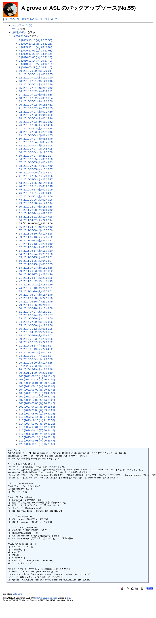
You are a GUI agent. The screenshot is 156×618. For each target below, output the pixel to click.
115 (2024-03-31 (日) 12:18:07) (37, 427)
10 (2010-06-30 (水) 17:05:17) (36, 70)
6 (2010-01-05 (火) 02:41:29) (35, 57)
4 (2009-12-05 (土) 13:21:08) (35, 50)
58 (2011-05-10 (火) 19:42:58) (36, 233)
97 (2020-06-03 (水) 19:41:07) (36, 365)
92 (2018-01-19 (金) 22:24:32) (36, 349)
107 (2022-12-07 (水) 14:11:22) (37, 400)
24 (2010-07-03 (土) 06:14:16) (36, 118)
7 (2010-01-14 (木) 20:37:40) (35, 60)
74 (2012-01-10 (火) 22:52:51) (36, 288)
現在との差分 (19, 32)
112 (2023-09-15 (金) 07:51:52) (37, 416)
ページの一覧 (12, 19)
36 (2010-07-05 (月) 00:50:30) (36, 159)
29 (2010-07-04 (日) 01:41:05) (36, 135)
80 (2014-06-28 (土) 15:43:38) (36, 308)
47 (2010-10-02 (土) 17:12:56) (36, 196)
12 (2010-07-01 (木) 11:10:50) (36, 77)
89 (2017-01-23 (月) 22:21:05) (36, 338)
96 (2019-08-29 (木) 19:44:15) (36, 362)
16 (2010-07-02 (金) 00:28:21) (36, 91)
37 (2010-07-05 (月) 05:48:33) (36, 162)
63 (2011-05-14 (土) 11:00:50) (36, 250)
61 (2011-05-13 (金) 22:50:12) (36, 243)
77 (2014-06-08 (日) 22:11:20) (36, 298)
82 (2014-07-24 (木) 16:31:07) (36, 315)
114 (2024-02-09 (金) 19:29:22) (37, 423)
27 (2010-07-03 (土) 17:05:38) (36, 128)
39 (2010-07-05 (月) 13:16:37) (36, 169)
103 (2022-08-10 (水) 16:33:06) (37, 386)
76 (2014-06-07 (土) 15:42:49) (36, 294)
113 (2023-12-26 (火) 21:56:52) (37, 420)
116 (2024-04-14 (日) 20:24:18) (37, 430)
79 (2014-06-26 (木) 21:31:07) (36, 305)
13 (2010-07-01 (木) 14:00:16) (36, 81)
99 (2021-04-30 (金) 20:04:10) (36, 372)
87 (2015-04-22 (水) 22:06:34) (36, 332)
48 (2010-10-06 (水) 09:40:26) (36, 199)
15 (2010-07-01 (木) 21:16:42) (36, 87)
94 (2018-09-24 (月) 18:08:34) (36, 355)
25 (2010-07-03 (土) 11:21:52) (36, 121)
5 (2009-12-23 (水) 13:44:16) (35, 53)
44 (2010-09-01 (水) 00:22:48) (36, 186)
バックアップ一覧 (22, 25)
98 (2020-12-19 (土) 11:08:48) (36, 369)
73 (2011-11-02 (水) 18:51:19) (36, 284)
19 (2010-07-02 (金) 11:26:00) (36, 101)
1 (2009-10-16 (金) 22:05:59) (35, 40)
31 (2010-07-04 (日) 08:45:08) (36, 142)
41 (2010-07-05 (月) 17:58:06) (36, 176)
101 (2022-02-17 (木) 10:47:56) (37, 379)
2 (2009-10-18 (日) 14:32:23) (35, 43)
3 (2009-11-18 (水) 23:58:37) (35, 47)
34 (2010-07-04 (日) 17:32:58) (36, 152)
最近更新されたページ (34, 19)
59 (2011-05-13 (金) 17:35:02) (36, 237)
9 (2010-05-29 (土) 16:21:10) (35, 67)
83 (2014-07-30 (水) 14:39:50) (36, 318)
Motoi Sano (17, 594)
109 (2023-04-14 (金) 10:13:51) (37, 406)
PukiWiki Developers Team (46, 598)
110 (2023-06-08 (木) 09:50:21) (37, 410)
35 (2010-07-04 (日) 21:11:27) (36, 155)
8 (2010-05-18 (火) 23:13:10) (35, 64)
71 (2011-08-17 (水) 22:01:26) (36, 277)
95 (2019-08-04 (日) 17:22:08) (36, 359)
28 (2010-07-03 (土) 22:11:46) (36, 131)
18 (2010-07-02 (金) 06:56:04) (36, 98)
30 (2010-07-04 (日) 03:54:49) (36, 138)
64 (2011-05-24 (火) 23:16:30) (36, 254)
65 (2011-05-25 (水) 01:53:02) (36, 257)
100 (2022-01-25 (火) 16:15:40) (37, 376)
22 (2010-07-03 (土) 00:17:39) (36, 111)
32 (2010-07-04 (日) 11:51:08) (36, 145)
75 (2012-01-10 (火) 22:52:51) (36, 291)
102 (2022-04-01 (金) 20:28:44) (37, 382)
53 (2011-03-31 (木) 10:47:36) (36, 216)
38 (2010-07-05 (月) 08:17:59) (36, 165)
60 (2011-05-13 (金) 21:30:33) (36, 240)
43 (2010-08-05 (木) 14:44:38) (36, 182)
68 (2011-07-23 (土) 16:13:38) (36, 267)
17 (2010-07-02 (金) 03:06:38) (36, 94)
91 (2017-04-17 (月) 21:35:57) (36, 345)
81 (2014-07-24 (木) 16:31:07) (36, 311)
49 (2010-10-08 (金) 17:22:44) (36, 203)
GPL (68, 598)
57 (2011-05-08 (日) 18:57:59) (36, 230)
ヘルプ (53, 19)
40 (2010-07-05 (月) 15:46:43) (36, 172)
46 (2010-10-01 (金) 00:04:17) (36, 193)
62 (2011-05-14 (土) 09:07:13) (36, 247)
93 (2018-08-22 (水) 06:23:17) (36, 352)
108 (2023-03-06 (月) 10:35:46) (37, 403)
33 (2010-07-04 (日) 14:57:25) (36, 148)
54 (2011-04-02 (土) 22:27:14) (36, 220)
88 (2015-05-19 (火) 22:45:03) (36, 335)
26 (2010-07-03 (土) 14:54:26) (36, 125)
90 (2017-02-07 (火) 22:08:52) (36, 342)
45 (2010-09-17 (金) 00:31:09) (36, 189)
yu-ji (27, 600)
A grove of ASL (20, 35)
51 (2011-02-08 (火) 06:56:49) (36, 209)
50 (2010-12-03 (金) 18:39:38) (36, 206)
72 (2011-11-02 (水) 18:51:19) (36, 281)
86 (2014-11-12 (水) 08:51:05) (36, 328)
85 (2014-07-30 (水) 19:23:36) (36, 325)
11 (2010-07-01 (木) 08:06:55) (36, 74)
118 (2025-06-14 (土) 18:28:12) (37, 437)
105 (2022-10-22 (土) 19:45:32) (37, 393)
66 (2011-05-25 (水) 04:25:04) (36, 260)
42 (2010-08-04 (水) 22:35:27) (36, 179)
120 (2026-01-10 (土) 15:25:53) (37, 444)
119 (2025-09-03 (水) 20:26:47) (37, 440)
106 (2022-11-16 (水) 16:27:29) (37, 396)
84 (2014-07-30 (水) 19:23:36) (36, 321)
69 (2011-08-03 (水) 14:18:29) (36, 270)
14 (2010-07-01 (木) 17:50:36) (36, 84)
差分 (14, 28)
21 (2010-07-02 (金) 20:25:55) (36, 108)
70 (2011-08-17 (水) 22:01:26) (36, 274)
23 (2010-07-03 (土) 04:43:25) (36, 114)
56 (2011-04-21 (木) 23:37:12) (36, 226)
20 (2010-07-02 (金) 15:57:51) (36, 104)
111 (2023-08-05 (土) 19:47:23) (37, 413)
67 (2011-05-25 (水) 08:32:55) (36, 264)
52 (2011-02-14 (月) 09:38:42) (36, 213)
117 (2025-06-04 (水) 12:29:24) (37, 433)
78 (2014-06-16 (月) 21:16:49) (36, 301)
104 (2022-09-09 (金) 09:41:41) (37, 389)
